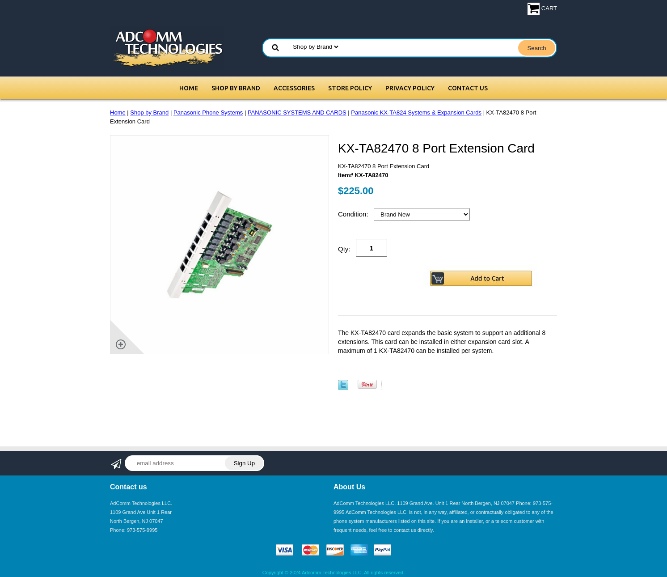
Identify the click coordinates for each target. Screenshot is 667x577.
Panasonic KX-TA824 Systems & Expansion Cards (416, 112)
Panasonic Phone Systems (208, 112)
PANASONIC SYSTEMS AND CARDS (297, 112)
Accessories (294, 88)
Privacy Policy (410, 88)
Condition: (354, 214)
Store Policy (350, 88)
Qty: (344, 249)
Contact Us (468, 88)
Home (188, 88)
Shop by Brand (235, 88)
